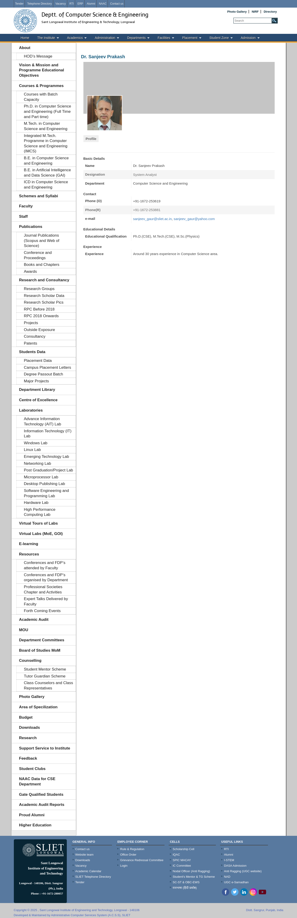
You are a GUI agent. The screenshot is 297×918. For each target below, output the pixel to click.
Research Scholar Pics (44, 302)
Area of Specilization (38, 707)
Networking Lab (37, 463)
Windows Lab (35, 443)
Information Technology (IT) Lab (48, 434)
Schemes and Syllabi (38, 196)
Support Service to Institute (44, 748)
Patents (30, 343)
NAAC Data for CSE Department (37, 781)
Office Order (128, 854)
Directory (270, 11)
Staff (23, 216)
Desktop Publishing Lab (44, 484)
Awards (30, 271)
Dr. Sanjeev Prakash (103, 56)
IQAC (176, 854)
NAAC (102, 3)
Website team (84, 854)
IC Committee (182, 865)
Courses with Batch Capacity (41, 97)
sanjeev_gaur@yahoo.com (194, 219)
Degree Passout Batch (43, 374)
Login (123, 865)
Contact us (116, 3)
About (24, 48)
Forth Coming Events (42, 611)
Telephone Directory (39, 3)
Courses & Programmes (41, 86)
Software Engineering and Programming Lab (46, 493)
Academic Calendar (88, 871)
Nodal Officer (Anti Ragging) (191, 871)
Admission (248, 38)
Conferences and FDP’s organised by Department (46, 577)
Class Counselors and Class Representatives (48, 685)
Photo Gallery (237, 11)
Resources (29, 554)
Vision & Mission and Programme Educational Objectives (41, 70)
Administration (105, 38)
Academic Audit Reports (42, 804)
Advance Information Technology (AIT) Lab (42, 421)
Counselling (30, 660)
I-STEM (229, 860)
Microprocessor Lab (41, 477)
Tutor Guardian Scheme (45, 676)
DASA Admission (235, 865)
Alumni (91, 3)
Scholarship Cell (183, 849)
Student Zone (219, 38)
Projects (31, 323)
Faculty (26, 206)
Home (25, 38)
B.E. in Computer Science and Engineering (46, 161)
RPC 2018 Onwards (41, 316)
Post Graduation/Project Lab (48, 470)
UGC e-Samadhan (236, 882)
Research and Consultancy (44, 280)
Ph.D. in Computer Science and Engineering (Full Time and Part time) (47, 111)
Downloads (29, 727)
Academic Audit (34, 619)
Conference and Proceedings (38, 255)
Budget (26, 717)
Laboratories (31, 410)
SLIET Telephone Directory (93, 876)
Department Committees (42, 640)
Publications (30, 226)
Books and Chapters (41, 264)
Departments (136, 38)
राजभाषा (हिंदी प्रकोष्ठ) (185, 887)
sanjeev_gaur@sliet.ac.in (152, 219)
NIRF (255, 11)
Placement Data (38, 360)
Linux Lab (32, 449)
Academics (75, 38)
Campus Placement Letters (47, 367)
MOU (23, 630)
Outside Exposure (39, 330)
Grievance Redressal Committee (141, 860)
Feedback (28, 758)
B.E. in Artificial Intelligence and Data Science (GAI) (47, 172)
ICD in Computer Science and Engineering (46, 184)
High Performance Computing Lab (40, 512)
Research (28, 738)
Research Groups (39, 289)
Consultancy (35, 336)
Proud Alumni (32, 815)
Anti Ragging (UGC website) (243, 871)
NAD (227, 876)
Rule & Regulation (132, 849)
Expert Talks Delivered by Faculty (46, 601)
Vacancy (60, 3)
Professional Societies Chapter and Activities (43, 589)
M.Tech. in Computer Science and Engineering (46, 126)
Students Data (32, 352)
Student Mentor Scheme (45, 669)
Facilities (164, 38)
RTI (71, 3)
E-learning (28, 544)
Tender (19, 3)
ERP (80, 3)
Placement (189, 38)
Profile (91, 139)
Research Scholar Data (44, 295)
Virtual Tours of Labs (38, 523)
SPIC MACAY (182, 860)
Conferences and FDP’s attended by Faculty (44, 565)
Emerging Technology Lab (46, 456)
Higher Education (35, 825)
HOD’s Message (38, 56)
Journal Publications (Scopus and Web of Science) (41, 240)
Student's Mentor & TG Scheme (194, 876)
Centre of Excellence (38, 400)
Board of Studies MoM (39, 650)
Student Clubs (32, 769)
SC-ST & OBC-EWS (186, 882)
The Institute (46, 38)
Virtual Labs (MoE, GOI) (41, 534)
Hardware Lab (36, 502)
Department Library (37, 389)
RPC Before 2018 (39, 309)
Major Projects (36, 381)
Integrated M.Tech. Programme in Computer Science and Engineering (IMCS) (46, 144)
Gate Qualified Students (41, 794)
